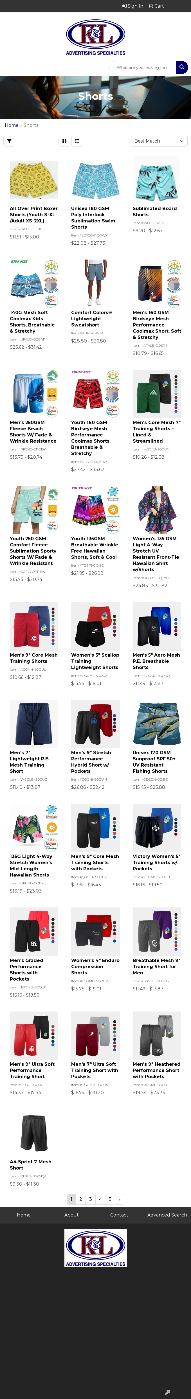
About (71, 1215)
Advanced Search (167, 1215)
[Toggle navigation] (9, 67)
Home (24, 1215)
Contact (119, 1215)
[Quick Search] (142, 67)
